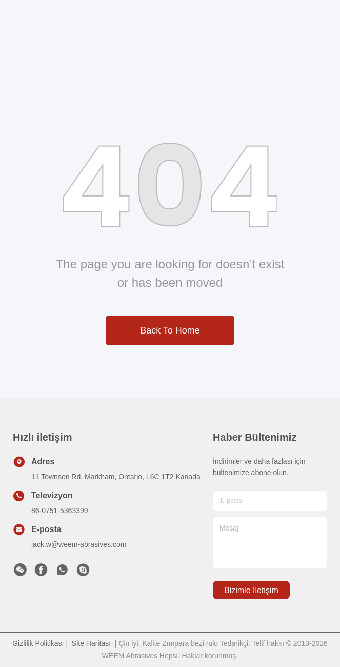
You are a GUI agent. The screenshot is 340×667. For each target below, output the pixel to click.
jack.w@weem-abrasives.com (78, 544)
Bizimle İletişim (251, 590)
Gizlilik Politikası (38, 643)
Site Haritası (91, 643)
